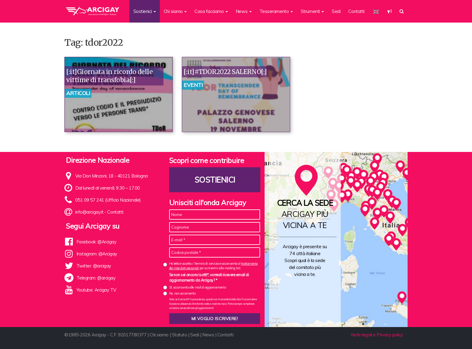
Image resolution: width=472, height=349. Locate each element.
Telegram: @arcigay (96, 278)
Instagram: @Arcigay (96, 254)
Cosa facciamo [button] (211, 11)
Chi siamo (159, 335)
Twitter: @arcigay (93, 266)
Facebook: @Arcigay (96, 242)
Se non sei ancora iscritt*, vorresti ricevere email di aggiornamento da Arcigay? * (209, 277)
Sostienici (214, 180)
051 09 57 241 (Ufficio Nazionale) (108, 200)
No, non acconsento (182, 293)
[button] (390, 11)
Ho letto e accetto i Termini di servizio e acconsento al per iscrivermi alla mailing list (213, 265)
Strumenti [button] (312, 11)
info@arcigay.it (89, 212)
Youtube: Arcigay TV (96, 290)
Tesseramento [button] (276, 11)
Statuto (179, 335)
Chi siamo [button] (175, 11)
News (208, 335)
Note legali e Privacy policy (377, 335)
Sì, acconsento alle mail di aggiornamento (197, 287)
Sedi (336, 11)
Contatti (356, 11)
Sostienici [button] (144, 11)
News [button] (244, 11)
